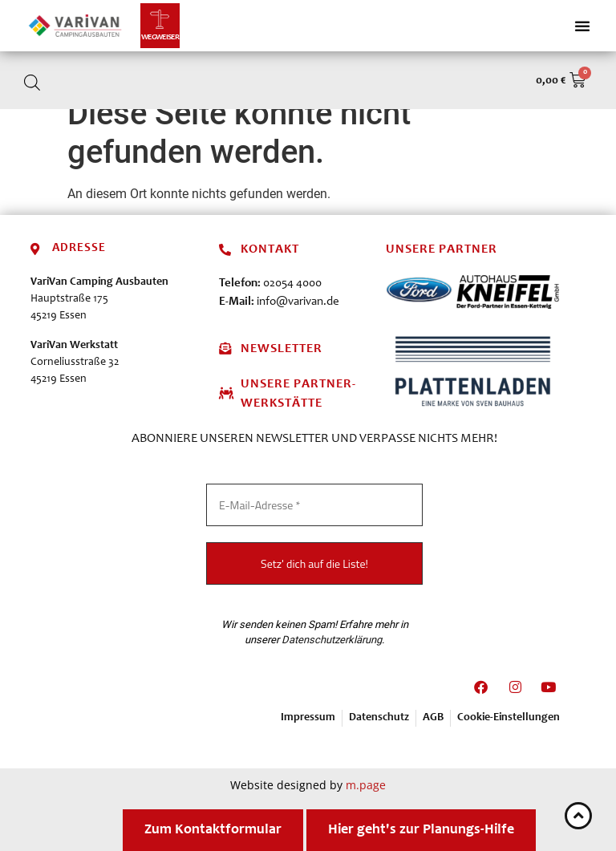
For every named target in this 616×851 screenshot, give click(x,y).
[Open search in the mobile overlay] (32, 83)
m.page (366, 784)
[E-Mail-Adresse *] (314, 505)
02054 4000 (292, 284)
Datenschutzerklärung (332, 640)
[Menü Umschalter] (582, 26)
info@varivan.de (298, 302)
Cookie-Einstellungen (508, 717)
